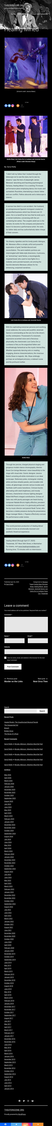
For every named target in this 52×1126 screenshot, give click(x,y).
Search (6, 707)
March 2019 (8, 971)
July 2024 (7, 839)
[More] (17, 104)
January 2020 (9, 951)
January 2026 (9, 787)
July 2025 (7, 804)
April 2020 (7, 945)
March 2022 (8, 918)
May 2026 (7, 775)
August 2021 (8, 927)
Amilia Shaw (38, 584)
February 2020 (9, 948)
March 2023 (8, 886)
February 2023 (9, 889)
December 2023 (9, 860)
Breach (6, 728)
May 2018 (7, 992)
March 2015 (8, 1065)
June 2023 (7, 877)
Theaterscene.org (14, 5)
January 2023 (9, 892)
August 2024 (8, 836)
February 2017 (9, 1033)
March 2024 (8, 851)
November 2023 (9, 863)
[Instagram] (12, 104)
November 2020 (9, 936)
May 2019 (7, 965)
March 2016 (8, 1053)
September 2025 (10, 798)
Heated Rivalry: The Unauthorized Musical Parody (21, 722)
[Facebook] (5, 104)
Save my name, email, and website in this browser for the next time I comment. (26, 659)
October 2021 (9, 924)
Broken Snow (8, 731)
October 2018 (9, 983)
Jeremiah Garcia (40, 589)
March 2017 (8, 1030)
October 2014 (9, 1071)
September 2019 (10, 960)
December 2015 (9, 1059)
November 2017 (9, 1009)
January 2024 (9, 857)
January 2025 (9, 822)
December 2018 (9, 980)
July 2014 (7, 1080)
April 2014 (7, 1086)
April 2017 (7, 1027)
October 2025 (9, 795)
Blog (26, 14)
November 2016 (9, 1042)
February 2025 (9, 819)
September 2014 (10, 1074)
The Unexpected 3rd (11, 725)
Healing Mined (38, 586)
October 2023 (9, 866)
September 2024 (10, 833)
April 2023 (7, 883)
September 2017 (10, 1015)
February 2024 (9, 854)
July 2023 (7, 874)
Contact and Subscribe (39, 14)
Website (7, 647)
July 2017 (7, 1021)
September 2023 (10, 869)
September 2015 (10, 1062)
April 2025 (7, 813)
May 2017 (7, 1024)
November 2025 (9, 792)
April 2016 (7, 1050)
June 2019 (7, 962)
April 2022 (7, 916)
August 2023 (8, 872)
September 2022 (10, 904)
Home (13, 14)
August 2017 (8, 1018)
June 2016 (7, 1045)
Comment (8, 615)
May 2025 (7, 810)
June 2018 (7, 989)
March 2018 (8, 998)
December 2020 (9, 933)
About (20, 14)
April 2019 (7, 968)
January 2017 (9, 1036)
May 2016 (7, 1047)
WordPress (22, 1114)
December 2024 (9, 825)
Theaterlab (44, 593)
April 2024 (7, 848)
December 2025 (9, 789)
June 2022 (7, 913)
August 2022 (8, 907)
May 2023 (7, 880)
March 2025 (8, 816)
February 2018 (9, 1001)
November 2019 (9, 954)
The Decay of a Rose (11, 734)
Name (6, 636)
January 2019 (9, 977)
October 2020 (9, 939)
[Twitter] (9, 104)
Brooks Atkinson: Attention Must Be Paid (29, 744)
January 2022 (9, 921)
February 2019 (9, 974)
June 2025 (7, 807)
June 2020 (7, 942)
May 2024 (7, 845)
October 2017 (9, 1012)
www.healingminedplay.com (29, 547)
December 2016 (9, 1039)
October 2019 (9, 957)
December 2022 (9, 895)
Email (30, 636)
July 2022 (7, 910)
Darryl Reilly (9, 584)
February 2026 (9, 784)
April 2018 (7, 995)
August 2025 (8, 801)
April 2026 (7, 778)
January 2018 (9, 1003)
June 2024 (7, 842)
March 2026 (8, 781)
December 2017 (9, 1006)
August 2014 (8, 1077)
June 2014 (7, 1083)
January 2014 (9, 1089)
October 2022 (9, 901)
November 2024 (9, 828)
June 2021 (7, 930)
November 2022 (9, 898)
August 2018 (8, 986)
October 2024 (9, 830)
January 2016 (9, 1056)
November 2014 (9, 1068)
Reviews (45, 582)
